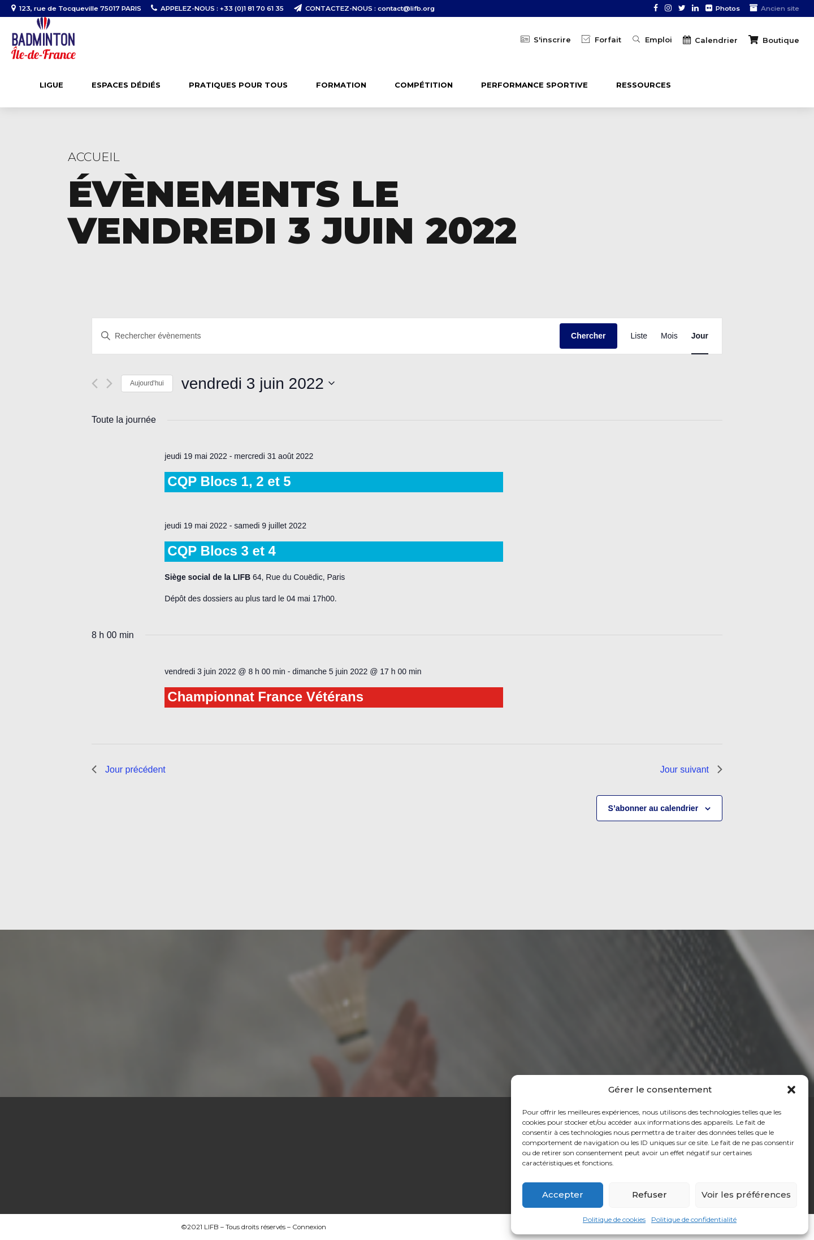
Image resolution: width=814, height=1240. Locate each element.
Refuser (649, 1194)
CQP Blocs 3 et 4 (221, 550)
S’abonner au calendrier (653, 808)
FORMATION (341, 84)
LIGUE (51, 84)
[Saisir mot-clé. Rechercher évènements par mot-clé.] (326, 336)
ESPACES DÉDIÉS (126, 84)
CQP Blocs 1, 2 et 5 (229, 481)
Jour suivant (691, 769)
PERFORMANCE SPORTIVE (534, 84)
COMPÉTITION (424, 84)
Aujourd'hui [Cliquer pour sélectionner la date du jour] (147, 383)
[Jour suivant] (109, 383)
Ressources (643, 84)
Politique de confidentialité (694, 1219)
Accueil (94, 157)
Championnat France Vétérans (265, 696)
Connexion (309, 1227)
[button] (791, 1089)
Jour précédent (129, 769)
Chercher (588, 335)
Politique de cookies (614, 1219)
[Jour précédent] (95, 383)
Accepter (562, 1194)
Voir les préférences (746, 1194)
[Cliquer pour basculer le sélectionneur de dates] (258, 383)
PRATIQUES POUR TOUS (238, 84)
